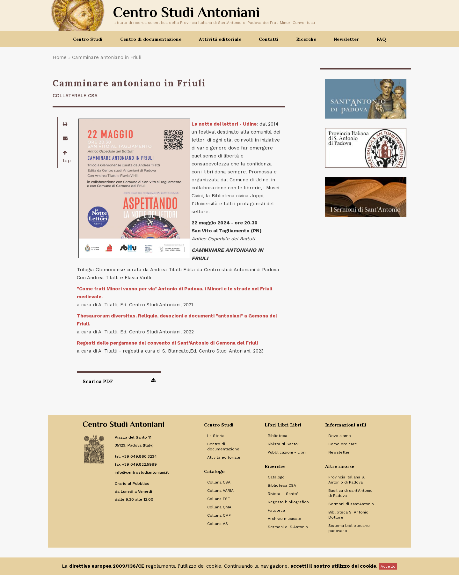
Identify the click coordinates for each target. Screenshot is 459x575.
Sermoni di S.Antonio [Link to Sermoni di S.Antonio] (288, 527)
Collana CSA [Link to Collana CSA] (218, 482)
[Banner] (365, 99)
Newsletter (346, 39)
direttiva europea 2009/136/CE (106, 566)
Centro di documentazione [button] (150, 39)
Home (60, 57)
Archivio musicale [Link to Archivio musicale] (284, 518)
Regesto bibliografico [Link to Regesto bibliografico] (288, 502)
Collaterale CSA (75, 95)
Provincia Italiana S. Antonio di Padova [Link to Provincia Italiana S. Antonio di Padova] (346, 479)
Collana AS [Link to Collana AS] (217, 523)
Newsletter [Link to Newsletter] (339, 452)
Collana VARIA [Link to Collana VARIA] (220, 490)
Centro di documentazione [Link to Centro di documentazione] (223, 446)
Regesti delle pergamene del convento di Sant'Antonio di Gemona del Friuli (167, 343)
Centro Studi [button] (88, 39)
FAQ (381, 39)
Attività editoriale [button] (220, 39)
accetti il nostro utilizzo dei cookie (333, 566)
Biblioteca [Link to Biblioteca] (277, 435)
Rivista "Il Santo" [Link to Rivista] (283, 444)
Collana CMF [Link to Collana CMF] (219, 515)
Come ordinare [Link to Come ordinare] (342, 444)
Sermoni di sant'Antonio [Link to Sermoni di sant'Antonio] (351, 504)
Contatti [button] (269, 39)
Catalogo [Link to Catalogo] (276, 477)
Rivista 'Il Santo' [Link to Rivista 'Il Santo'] (283, 493)
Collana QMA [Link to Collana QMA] (219, 507)
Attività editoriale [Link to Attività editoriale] (223, 457)
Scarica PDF (119, 380)
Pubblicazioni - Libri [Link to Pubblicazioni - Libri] (287, 452)
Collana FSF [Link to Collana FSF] (218, 499)
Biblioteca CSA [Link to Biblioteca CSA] (282, 485)
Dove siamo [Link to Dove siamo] (339, 435)
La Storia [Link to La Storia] (215, 435)
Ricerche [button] (306, 39)
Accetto (388, 566)
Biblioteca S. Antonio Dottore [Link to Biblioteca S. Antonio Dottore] (348, 515)
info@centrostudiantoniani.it (142, 472)
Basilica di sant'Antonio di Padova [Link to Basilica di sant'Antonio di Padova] (350, 493)
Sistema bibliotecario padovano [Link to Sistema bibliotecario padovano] (349, 528)
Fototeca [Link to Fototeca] (276, 510)
